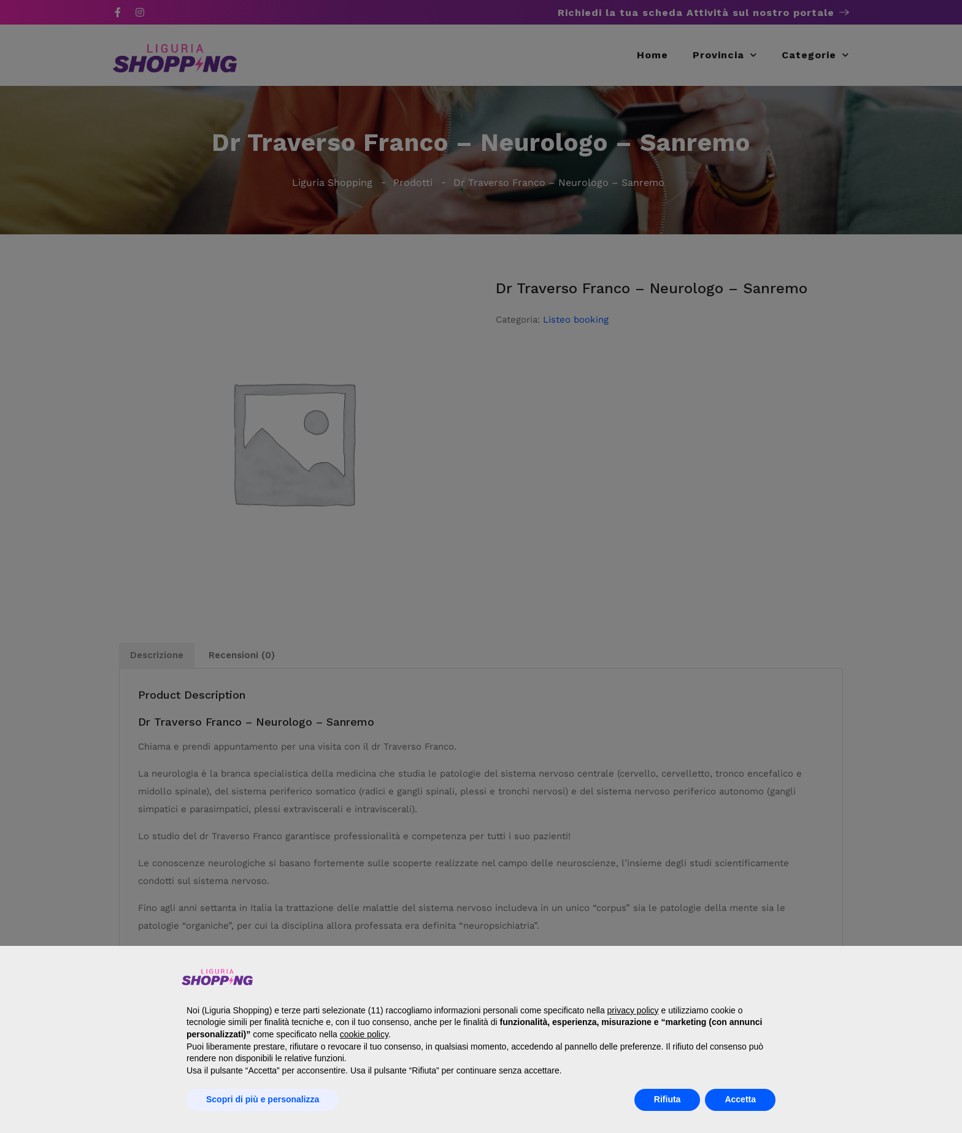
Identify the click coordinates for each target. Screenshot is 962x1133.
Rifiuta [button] (667, 1099)
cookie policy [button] (364, 1034)
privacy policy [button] (633, 1010)
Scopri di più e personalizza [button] (262, 1099)
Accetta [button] (740, 1099)
